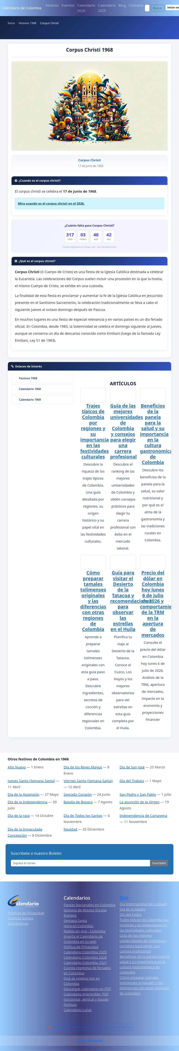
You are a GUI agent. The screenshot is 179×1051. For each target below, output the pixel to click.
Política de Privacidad (81, 946)
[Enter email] (80, 863)
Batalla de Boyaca (78, 801)
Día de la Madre (132, 909)
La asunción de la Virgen (139, 801)
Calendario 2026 (86, 8)
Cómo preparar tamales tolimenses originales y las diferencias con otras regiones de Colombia (93, 600)
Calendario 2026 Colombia (89, 1040)
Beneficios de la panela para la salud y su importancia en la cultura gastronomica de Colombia (156, 433)
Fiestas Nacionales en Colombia (89, 904)
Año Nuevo (17, 767)
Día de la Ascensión (23, 794)
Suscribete (159, 863)
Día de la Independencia (27, 801)
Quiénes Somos (20, 917)
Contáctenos (18, 923)
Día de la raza (19, 815)
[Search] (147, 8)
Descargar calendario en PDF (87, 988)
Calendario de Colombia (21, 8)
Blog (122, 5)
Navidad (70, 829)
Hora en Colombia (78, 925)
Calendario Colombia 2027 (85, 962)
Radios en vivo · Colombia (85, 930)
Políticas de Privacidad (26, 912)
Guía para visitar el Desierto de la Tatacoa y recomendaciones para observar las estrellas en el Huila (131, 600)
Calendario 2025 (107, 8)
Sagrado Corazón (78, 794)
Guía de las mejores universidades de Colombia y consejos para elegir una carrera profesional (126, 431)
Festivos (52, 5)
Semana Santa (75, 920)
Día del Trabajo (132, 780)
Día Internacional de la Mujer (143, 903)
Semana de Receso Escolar (85, 909)
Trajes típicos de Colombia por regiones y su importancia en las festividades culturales (94, 431)
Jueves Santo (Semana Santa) (31, 780)
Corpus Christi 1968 (89, 49)
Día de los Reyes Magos (83, 767)
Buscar (157, 8)
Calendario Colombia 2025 (85, 951)
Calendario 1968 (30, 389)
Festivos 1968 (28, 378)
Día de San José (132, 767)
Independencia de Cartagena (143, 815)
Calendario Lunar (78, 1009)
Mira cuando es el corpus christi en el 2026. (51, 203)
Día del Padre (130, 914)
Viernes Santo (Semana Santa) (88, 780)
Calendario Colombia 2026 (85, 957)
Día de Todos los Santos (83, 815)
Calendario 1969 (30, 400)
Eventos (68, 5)
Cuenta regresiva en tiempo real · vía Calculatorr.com (89, 246)
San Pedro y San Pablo (138, 794)
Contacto (136, 5)
